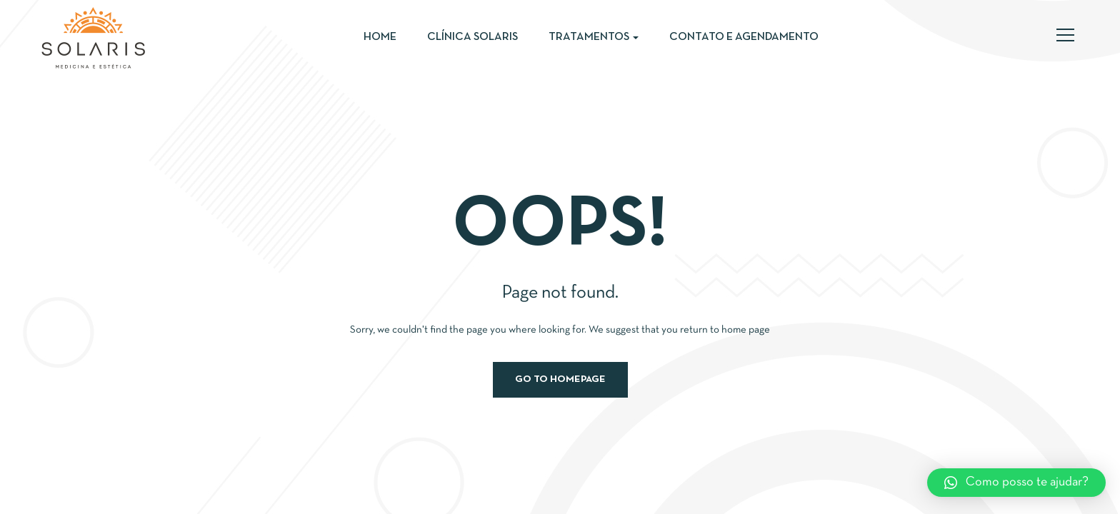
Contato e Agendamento (744, 37)
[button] (1016, 482)
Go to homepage (560, 379)
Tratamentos (594, 37)
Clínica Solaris (472, 37)
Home (380, 37)
